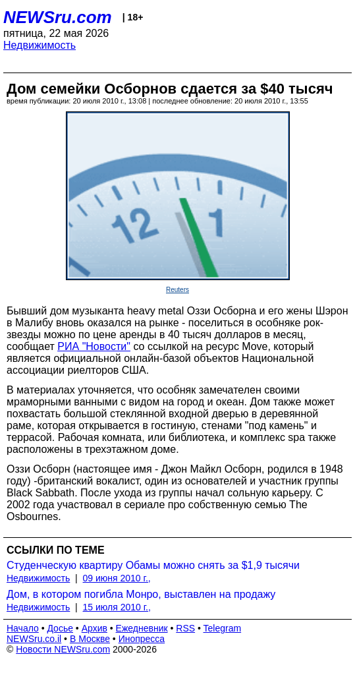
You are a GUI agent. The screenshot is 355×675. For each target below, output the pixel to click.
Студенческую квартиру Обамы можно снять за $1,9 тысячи (153, 565)
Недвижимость (39, 45)
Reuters (177, 289)
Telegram (223, 628)
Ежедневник (142, 628)
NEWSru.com (57, 17)
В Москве (90, 638)
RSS (185, 628)
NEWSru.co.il (34, 638)
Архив (94, 628)
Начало (23, 628)
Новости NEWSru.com (63, 649)
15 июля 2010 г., (117, 607)
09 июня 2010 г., (117, 578)
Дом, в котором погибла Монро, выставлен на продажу (141, 594)
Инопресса (142, 638)
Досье (60, 628)
